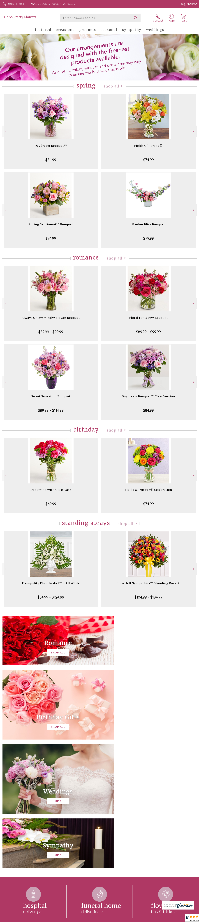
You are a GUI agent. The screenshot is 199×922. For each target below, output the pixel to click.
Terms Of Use (126, 918)
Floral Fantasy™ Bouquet (148, 318)
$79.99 (148, 238)
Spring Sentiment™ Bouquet (51, 224)
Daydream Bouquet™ (51, 146)
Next (193, 131)
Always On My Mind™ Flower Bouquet (51, 318)
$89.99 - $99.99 (50, 331)
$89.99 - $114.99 (51, 410)
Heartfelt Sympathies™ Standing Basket (148, 583)
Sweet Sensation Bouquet (50, 396)
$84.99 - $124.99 (50, 597)
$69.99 (51, 503)
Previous (5, 131)
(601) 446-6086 (16, 3)
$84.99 (50, 159)
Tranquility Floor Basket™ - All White (51, 583)
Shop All (111, 86)
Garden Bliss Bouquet (148, 224)
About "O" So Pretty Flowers (20, 807)
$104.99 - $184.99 (148, 597)
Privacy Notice (144, 918)
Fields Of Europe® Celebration (148, 490)
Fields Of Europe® (148, 146)
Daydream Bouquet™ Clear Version (148, 396)
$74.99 (148, 159)
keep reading (99, 813)
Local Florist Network (167, 918)
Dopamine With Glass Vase (50, 490)
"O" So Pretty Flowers (19, 17)
